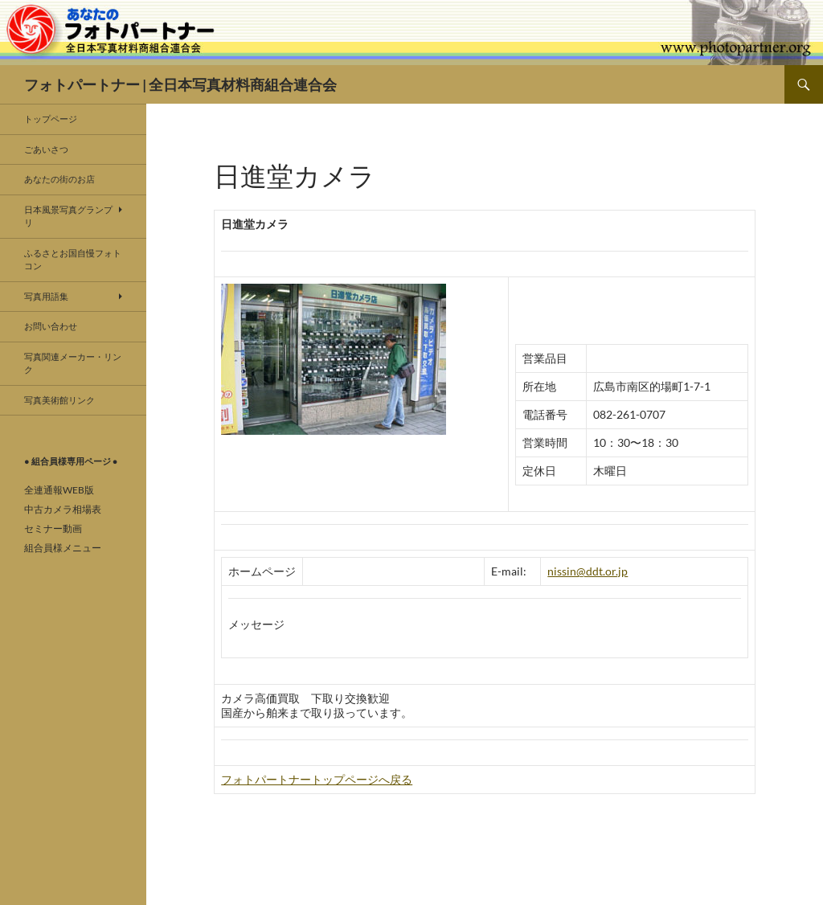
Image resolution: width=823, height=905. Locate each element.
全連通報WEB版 (59, 490)
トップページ (50, 118)
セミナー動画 (53, 528)
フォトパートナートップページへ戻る (316, 779)
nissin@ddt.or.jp (587, 571)
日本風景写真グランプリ (68, 216)
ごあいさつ (46, 149)
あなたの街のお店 (59, 179)
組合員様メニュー (62, 548)
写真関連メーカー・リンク (72, 363)
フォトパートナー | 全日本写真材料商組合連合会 (180, 84)
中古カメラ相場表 (62, 509)
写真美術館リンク (59, 400)
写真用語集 (46, 296)
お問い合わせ (50, 326)
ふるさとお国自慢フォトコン (72, 260)
